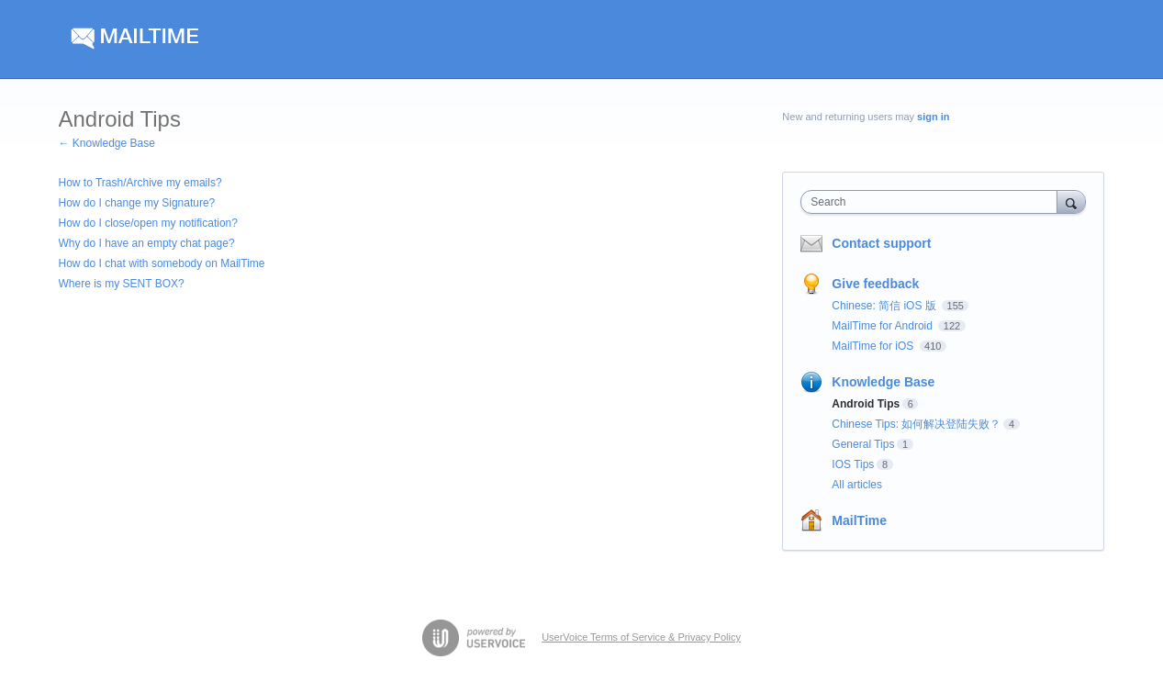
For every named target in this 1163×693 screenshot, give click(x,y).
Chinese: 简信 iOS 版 (885, 305)
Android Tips (866, 403)
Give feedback (875, 283)
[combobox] (933, 202)
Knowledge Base (883, 381)
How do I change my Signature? (137, 202)
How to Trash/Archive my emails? (140, 182)
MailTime (859, 520)
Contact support (881, 243)
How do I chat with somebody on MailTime (162, 263)
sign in (933, 116)
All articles (857, 484)
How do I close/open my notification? (148, 223)
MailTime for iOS (874, 346)
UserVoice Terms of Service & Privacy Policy (641, 637)
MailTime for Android (883, 325)
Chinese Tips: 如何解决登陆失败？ (916, 424)
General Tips (863, 444)
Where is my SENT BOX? (122, 283)
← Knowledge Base (107, 143)
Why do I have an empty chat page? (147, 243)
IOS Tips (853, 464)
